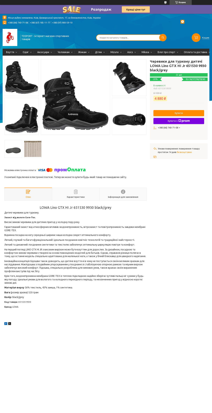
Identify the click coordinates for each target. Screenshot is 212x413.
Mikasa (145, 52)
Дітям (98, 52)
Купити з (179, 120)
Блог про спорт (166, 52)
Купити (179, 113)
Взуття (10, 52)
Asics (130, 52)
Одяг (26, 52)
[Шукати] (163, 37)
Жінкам (82, 52)
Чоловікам (64, 52)
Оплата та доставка (195, 52)
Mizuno (114, 52)
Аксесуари (43, 52)
